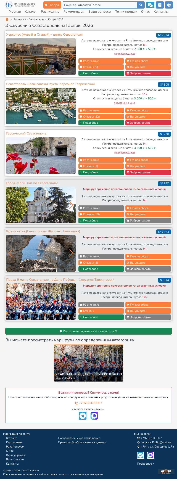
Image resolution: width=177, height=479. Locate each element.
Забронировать (138, 73)
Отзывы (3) (89, 166)
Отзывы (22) (90, 117)
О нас (145, 11)
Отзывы (87, 311)
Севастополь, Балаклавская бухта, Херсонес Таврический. (51, 84)
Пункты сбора (137, 61)
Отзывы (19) (90, 214)
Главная (15, 11)
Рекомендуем (74, 11)
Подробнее (89, 73)
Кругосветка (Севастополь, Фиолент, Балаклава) (43, 231)
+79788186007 (88, 403)
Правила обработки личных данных (82, 442)
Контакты (161, 11)
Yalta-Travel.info (30, 470)
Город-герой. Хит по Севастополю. (32, 183)
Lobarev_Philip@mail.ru (154, 442)
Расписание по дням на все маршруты (88, 331)
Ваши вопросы (99, 11)
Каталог (31, 11)
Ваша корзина (15, 455)
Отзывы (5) (89, 67)
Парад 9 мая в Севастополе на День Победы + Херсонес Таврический (60, 279)
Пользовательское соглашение (79, 438)
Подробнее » (145, 464)
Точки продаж (126, 11)
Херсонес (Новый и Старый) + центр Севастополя (44, 34)
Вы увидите (136, 67)
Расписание (50, 11)
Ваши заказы (15, 459)
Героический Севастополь (26, 133)
